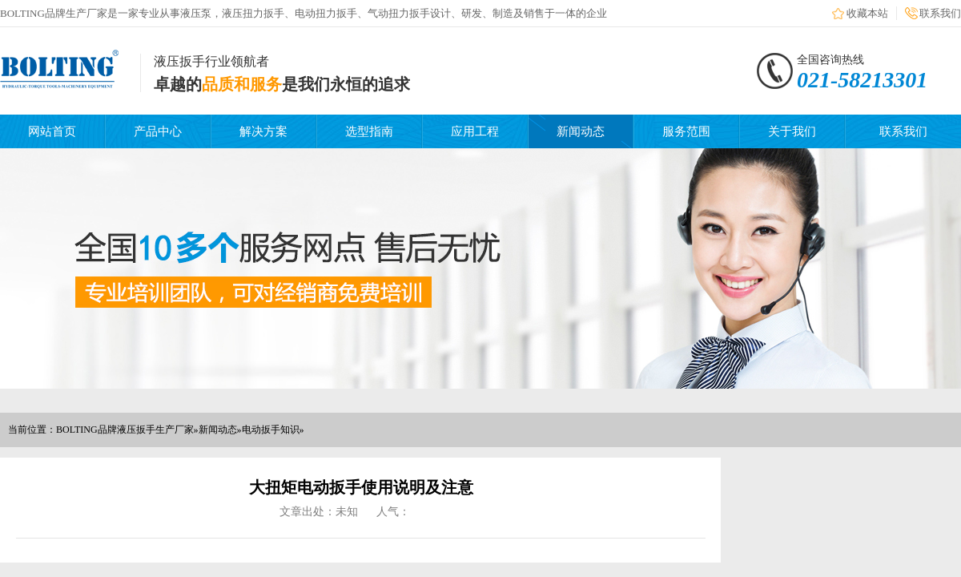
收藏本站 (867, 13)
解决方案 (263, 131)
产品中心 (158, 131)
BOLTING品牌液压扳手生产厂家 (125, 429)
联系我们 (940, 13)
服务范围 (686, 131)
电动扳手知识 (271, 429)
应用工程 (475, 131)
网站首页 (52, 131)
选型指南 (369, 131)
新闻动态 (581, 131)
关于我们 (792, 131)
